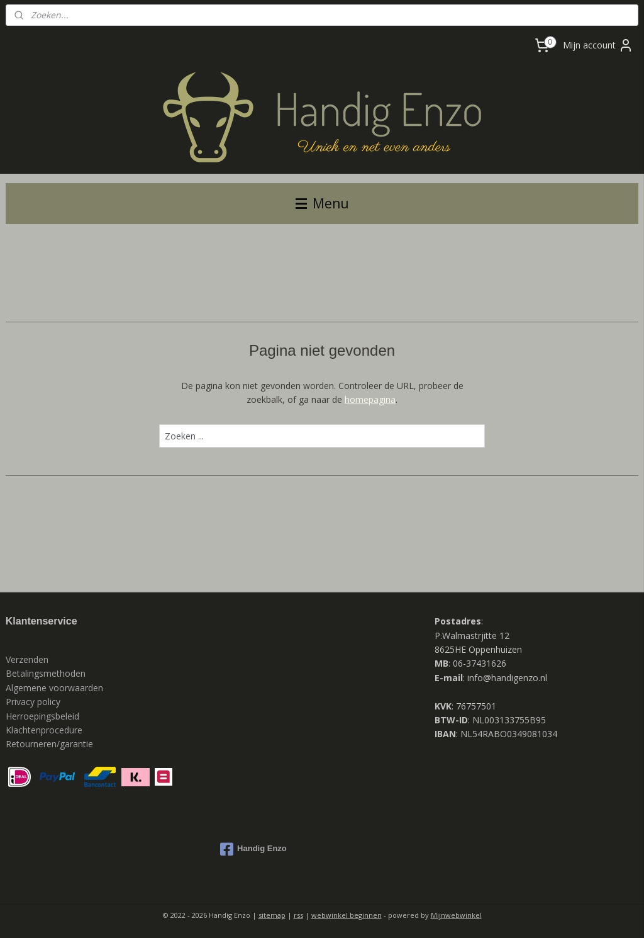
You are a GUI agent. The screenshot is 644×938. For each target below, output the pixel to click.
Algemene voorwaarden (54, 688)
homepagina (370, 399)
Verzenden (27, 659)
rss (298, 915)
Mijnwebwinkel (456, 915)
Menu (322, 203)
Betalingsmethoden (46, 673)
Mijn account (598, 45)
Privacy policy (34, 702)
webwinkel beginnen (346, 915)
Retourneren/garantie (49, 744)
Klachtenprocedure (44, 730)
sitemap (272, 915)
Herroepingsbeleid (42, 716)
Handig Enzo (253, 849)
